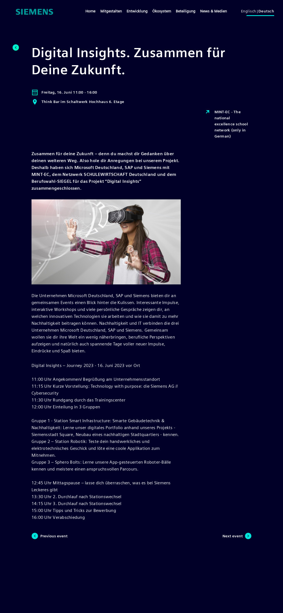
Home (90, 11)
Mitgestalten (111, 11)
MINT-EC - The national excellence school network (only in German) (226, 123)
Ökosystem (161, 11)
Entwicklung (137, 11)
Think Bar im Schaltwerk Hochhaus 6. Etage (78, 102)
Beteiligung (185, 11)
